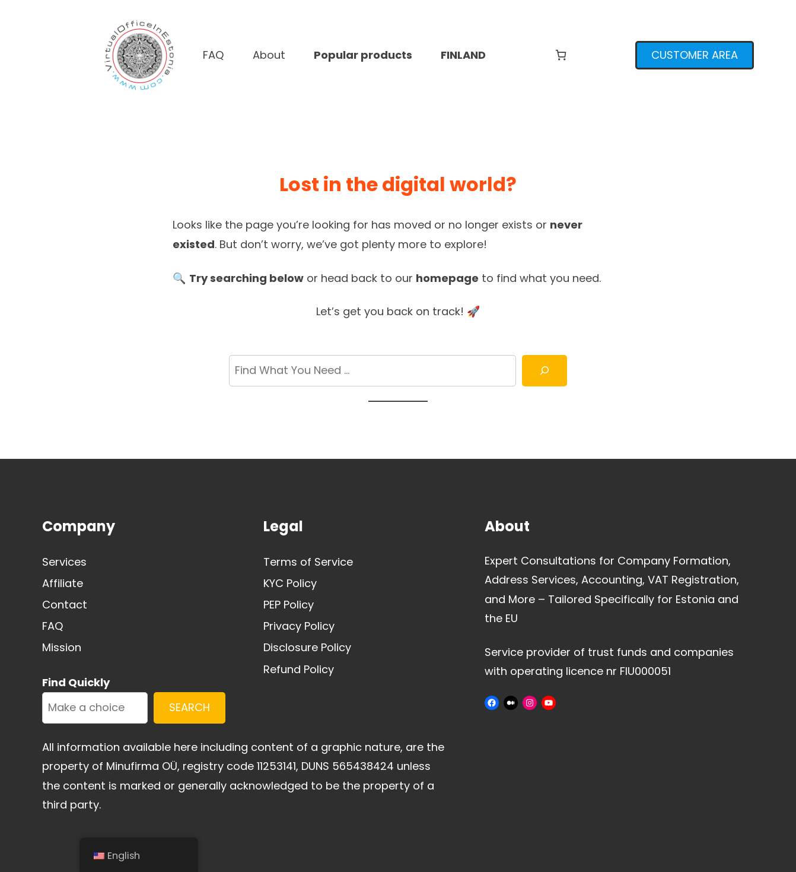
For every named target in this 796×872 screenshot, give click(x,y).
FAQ (52, 626)
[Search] (544, 370)
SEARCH (189, 707)
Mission (61, 647)
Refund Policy (298, 669)
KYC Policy (290, 583)
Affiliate (62, 583)
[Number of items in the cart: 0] (560, 55)
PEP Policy (288, 604)
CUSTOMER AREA (694, 54)
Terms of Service (308, 561)
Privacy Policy (299, 626)
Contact (64, 604)
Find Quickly (76, 682)
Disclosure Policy (307, 647)
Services (64, 561)
